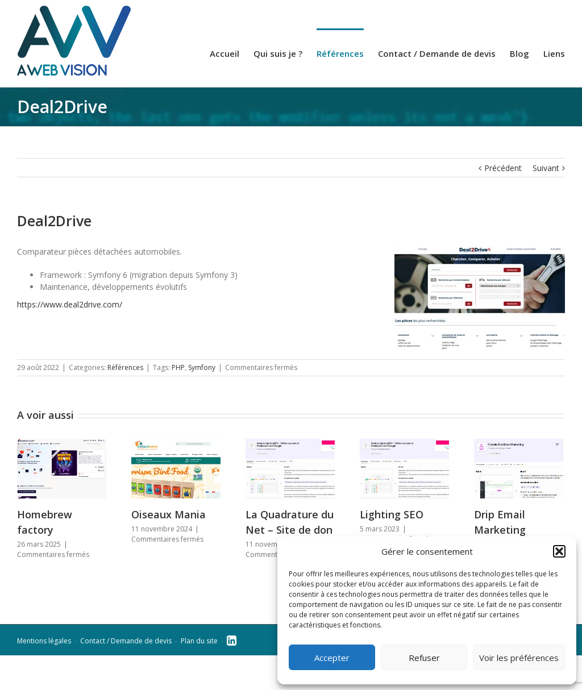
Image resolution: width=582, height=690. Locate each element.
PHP (178, 367)
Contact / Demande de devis (126, 641)
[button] (559, 551)
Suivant (546, 168)
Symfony (201, 367)
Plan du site (199, 641)
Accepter (332, 657)
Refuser (424, 657)
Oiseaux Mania (168, 514)
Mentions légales (44, 641)
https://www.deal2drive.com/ (69, 304)
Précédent (503, 168)
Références (125, 367)
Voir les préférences (519, 657)
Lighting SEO (391, 514)
